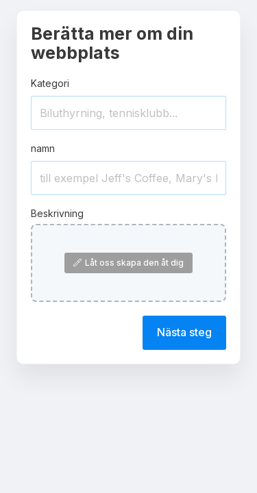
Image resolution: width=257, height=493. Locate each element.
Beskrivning (57, 213)
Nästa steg (184, 332)
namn (43, 148)
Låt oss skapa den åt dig (128, 262)
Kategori (50, 83)
